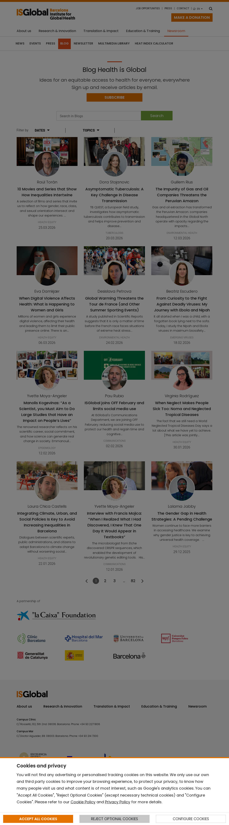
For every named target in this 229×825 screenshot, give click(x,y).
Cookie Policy (83, 802)
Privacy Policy (117, 802)
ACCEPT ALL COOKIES (38, 818)
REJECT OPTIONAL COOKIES (114, 818)
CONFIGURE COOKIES (191, 818)
